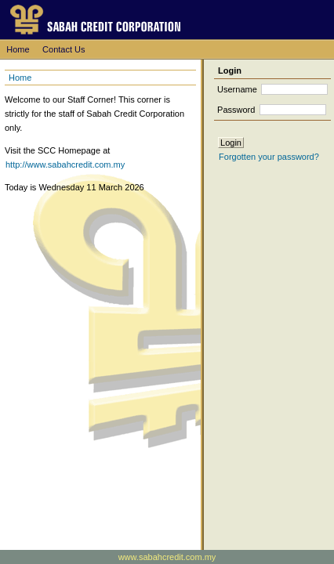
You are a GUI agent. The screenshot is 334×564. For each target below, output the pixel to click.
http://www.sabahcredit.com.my (65, 164)
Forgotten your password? (269, 156)
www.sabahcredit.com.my (167, 557)
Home (17, 49)
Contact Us (63, 49)
